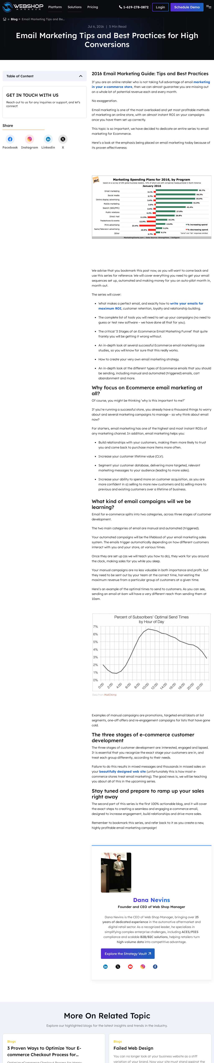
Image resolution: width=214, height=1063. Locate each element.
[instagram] (29, 142)
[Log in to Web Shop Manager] (160, 7)
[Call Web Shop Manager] (134, 7)
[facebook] (10, 142)
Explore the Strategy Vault (128, 954)
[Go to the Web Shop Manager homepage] (5, 19)
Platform (55, 7)
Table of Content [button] (19, 76)
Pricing (92, 7)
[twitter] (63, 142)
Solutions (75, 7)
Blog (14, 19)
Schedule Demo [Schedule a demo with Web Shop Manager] (187, 7)
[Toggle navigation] (207, 7)
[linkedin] (48, 142)
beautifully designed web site (122, 771)
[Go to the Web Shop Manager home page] (23, 7)
